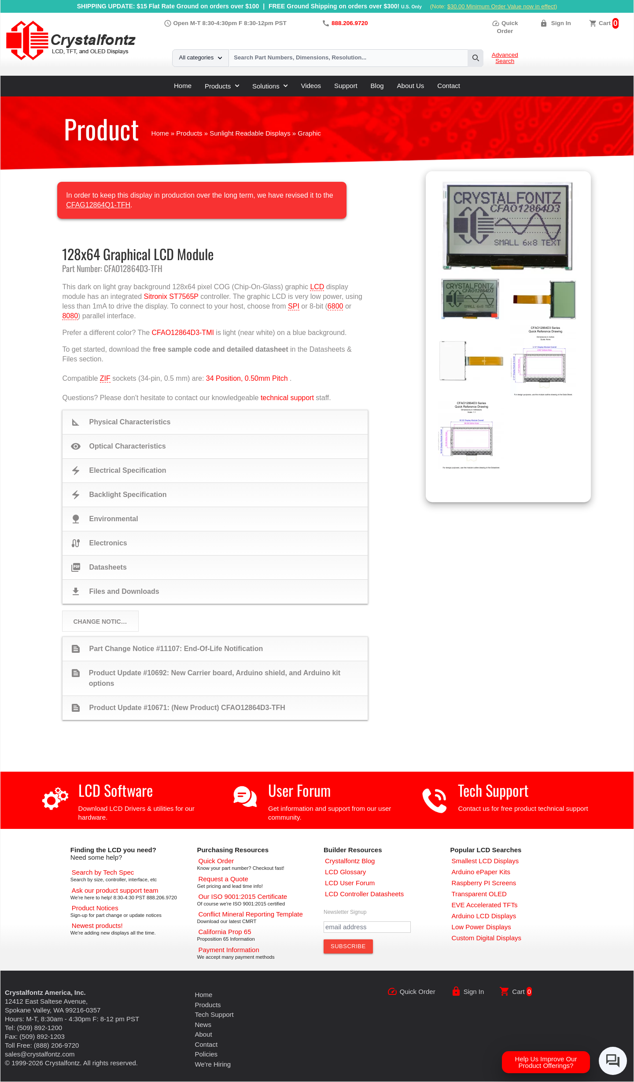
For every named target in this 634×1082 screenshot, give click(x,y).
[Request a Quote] (223, 879)
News (203, 1024)
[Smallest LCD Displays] (485, 861)
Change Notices (101, 621)
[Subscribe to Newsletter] (348, 946)
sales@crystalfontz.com (40, 1054)
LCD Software (115, 790)
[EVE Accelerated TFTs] (485, 905)
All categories (200, 57)
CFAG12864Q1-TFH (98, 205)
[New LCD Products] (97, 925)
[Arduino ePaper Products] (481, 872)
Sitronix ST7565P (171, 296)
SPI (293, 306)
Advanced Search (505, 58)
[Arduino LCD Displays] (484, 916)
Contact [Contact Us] (206, 1044)
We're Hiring (213, 1064)
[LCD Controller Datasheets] (364, 894)
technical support (287, 397)
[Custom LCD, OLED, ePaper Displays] (486, 938)
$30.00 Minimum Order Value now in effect (501, 6)
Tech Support (493, 790)
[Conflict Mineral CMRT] (250, 914)
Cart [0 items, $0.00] (605, 23)
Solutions (270, 86)
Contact (448, 85)
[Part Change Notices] (95, 908)
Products (222, 86)
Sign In (561, 23)
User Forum (299, 790)
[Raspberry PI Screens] (484, 883)
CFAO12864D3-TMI (183, 332)
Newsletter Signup (345, 912)
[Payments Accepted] (228, 949)
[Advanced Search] (103, 872)
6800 (335, 306)
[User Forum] (350, 883)
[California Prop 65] (224, 931)
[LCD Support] (115, 890)
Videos (311, 85)
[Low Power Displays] (481, 927)
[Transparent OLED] (479, 894)
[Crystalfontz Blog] (350, 861)
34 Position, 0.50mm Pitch (247, 378)
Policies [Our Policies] (206, 1054)
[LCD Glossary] (345, 872)
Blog (377, 85)
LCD (317, 287)
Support (346, 85)
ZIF (105, 378)
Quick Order (417, 991)
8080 (70, 316)
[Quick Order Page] (216, 861)
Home (183, 85)
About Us (410, 85)
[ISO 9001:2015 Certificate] (242, 896)
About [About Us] (203, 1034)
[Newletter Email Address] (367, 926)
